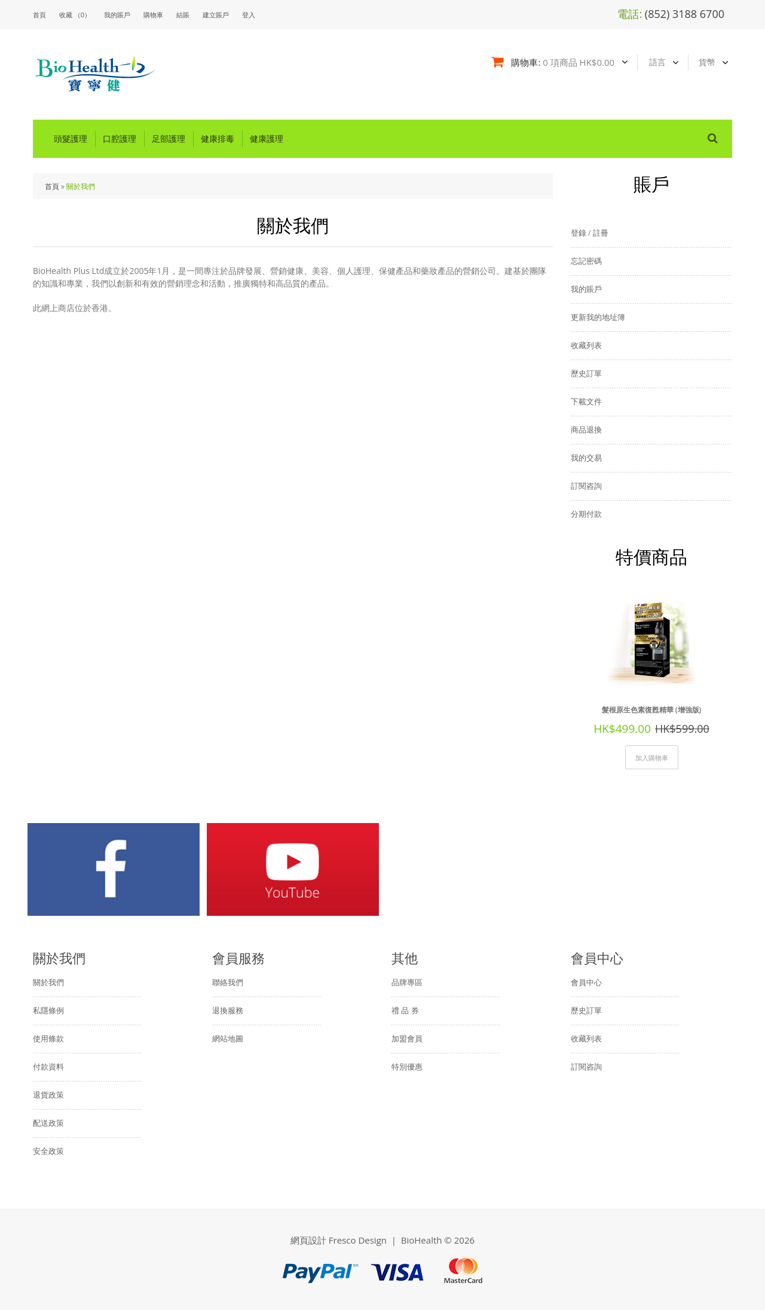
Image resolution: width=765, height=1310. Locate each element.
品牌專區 (407, 982)
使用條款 (48, 1038)
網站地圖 (227, 1038)
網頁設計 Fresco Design (338, 1240)
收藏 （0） (75, 15)
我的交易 (586, 457)
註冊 (600, 232)
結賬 (182, 15)
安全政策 (48, 1151)
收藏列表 (586, 345)
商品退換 (586, 429)
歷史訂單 (586, 373)
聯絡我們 (227, 982)
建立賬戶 (216, 15)
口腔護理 (119, 139)
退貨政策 (48, 1094)
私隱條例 (48, 1010)
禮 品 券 (405, 1010)
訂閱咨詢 (586, 485)
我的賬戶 (117, 15)
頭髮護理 (70, 139)
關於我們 (80, 186)
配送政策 (48, 1122)
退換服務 (227, 1010)
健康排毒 (217, 139)
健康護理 (266, 139)
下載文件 (586, 401)
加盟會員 (407, 1038)
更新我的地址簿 (598, 317)
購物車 (153, 15)
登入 (248, 15)
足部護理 (168, 139)
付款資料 (48, 1066)
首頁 (52, 186)
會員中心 (586, 982)
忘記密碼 (586, 260)
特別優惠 (407, 1066)
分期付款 (586, 513)
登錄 (578, 232)
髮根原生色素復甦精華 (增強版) (652, 710)
